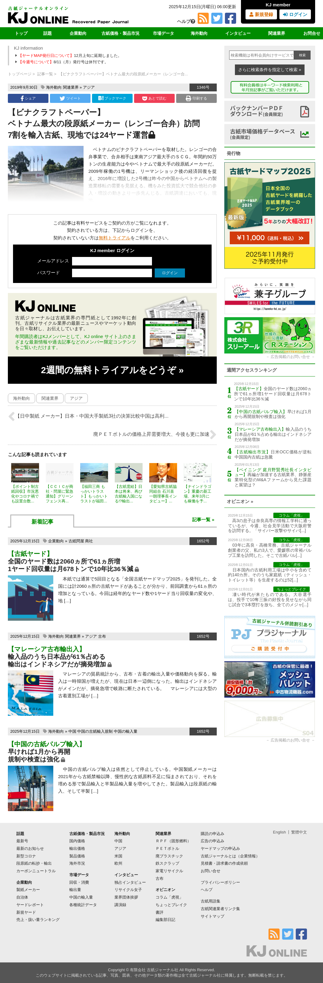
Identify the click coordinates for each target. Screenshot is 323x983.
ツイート (70, 98)
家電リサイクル (169, 871)
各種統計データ (83, 904)
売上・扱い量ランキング (38, 919)
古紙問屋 (76, 541)
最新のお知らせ (30, 848)
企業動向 (78, 33)
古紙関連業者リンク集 (220, 908)
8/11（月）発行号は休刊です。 (62, 62)
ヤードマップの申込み (220, 848)
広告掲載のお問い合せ (290, 356)
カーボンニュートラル (36, 871)
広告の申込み (212, 841)
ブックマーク (112, 98)
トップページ (19, 74)
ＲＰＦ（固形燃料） (173, 841)
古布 (102, 636)
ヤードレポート (30, 904)
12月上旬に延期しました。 (69, 55)
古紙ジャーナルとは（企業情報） (230, 856)
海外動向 (199, 33)
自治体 (22, 897)
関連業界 (276, 33)
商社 (89, 541)
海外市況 (77, 863)
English (279, 832)
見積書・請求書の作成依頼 (224, 863)
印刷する (196, 98)
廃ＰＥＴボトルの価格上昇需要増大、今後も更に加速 (155, 434)
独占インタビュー (130, 882)
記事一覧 (45, 74)
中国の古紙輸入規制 (95, 731)
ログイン (295, 14)
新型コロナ (26, 856)
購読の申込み (212, 833)
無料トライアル (114, 237)
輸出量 (75, 889)
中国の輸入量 (125, 731)
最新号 (22, 841)
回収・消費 (79, 882)
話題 (47, 33)
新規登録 (261, 14)
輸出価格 (77, 848)
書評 (159, 912)
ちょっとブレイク (171, 904)
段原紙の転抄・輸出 (34, 863)
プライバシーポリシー (220, 882)
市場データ (163, 33)
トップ (21, 33)
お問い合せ (210, 871)
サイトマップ (212, 916)
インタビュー (238, 33)
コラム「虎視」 (169, 897)
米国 (118, 856)
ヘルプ (186, 21)
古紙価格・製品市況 (120, 33)
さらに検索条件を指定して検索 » (269, 69)
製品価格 (77, 856)
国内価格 (77, 841)
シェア (28, 98)
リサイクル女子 (128, 889)
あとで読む (154, 98)
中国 (72, 731)
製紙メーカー (28, 889)
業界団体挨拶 (126, 897)
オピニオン (165, 889)
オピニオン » (240, 501)
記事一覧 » (203, 519)
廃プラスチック (169, 856)
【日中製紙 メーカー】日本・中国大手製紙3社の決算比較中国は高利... (88, 416)
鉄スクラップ (167, 863)
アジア (89, 87)
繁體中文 (299, 832)
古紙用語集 (210, 901)
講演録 (120, 904)
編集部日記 (165, 919)
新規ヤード (26, 912)
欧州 (118, 863)
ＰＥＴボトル (167, 848)
